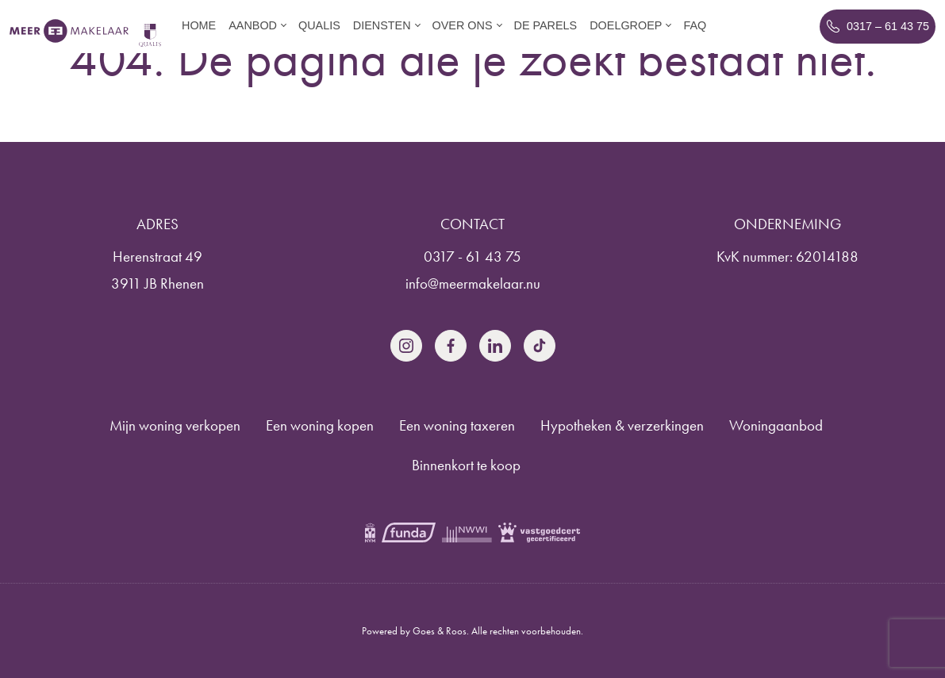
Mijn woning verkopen (174, 425)
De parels (546, 25)
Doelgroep (626, 25)
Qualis (319, 25)
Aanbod (253, 25)
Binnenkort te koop (466, 465)
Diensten (382, 25)
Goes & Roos (440, 631)
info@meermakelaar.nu (472, 283)
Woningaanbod (776, 425)
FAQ (694, 25)
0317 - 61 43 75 (472, 256)
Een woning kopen (320, 425)
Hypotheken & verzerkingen (622, 425)
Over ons (462, 25)
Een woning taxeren (457, 425)
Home (199, 25)
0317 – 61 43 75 (888, 26)
